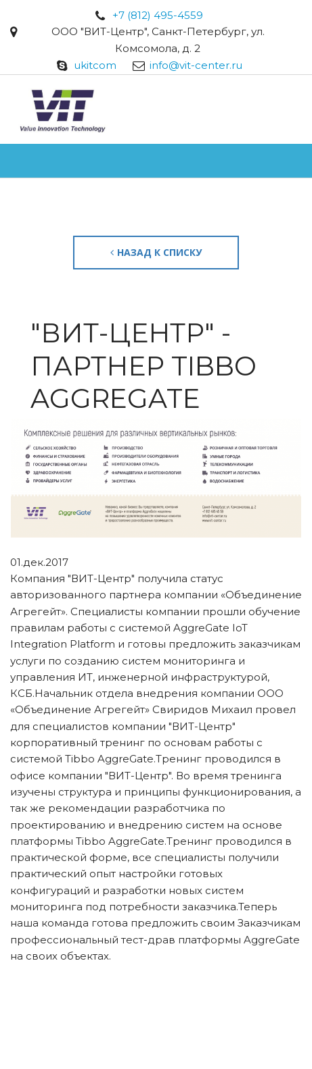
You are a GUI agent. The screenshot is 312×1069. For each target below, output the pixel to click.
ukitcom (95, 65)
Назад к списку (156, 252)
